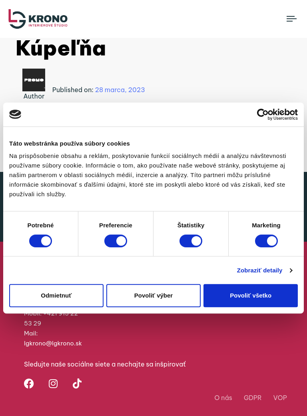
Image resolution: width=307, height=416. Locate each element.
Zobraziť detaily (260, 270)
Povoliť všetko (250, 295)
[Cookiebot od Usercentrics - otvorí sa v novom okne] (263, 114)
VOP (280, 398)
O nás (223, 398)
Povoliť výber (153, 295)
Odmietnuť (56, 295)
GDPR (253, 398)
